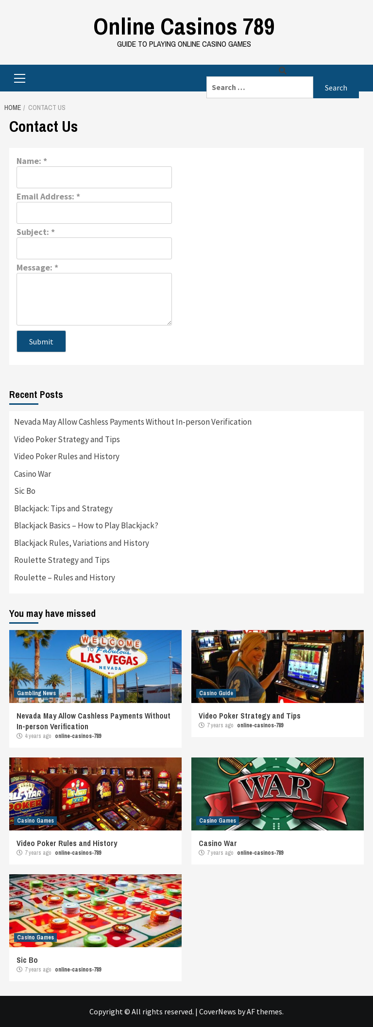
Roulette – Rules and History (64, 577)
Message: (37, 267)
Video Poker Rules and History (66, 456)
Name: (32, 160)
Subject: (36, 231)
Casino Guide (216, 693)
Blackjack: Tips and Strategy (63, 508)
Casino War (32, 473)
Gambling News (36, 693)
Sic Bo (24, 491)
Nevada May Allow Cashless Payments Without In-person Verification (133, 421)
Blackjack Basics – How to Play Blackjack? (86, 525)
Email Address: (48, 196)
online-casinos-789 (78, 736)
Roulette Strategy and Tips (62, 560)
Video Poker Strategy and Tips (67, 439)
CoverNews (217, 1011)
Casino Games (35, 821)
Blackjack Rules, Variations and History (81, 543)
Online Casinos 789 (184, 26)
